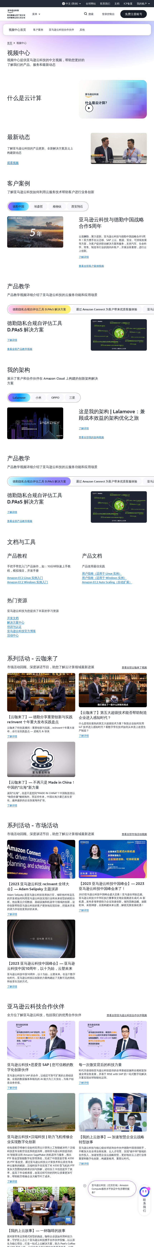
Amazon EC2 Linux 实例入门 (25, 578)
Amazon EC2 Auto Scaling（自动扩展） (107, 582)
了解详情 (84, 256)
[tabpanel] (77, 242)
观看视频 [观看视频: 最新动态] (13, 163)
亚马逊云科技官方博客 (21, 631)
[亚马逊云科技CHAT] (144, 1192)
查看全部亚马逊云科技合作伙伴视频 (127, 1015)
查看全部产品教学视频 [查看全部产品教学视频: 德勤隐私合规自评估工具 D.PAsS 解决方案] (19, 348)
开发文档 (13, 618)
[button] (133, 14)
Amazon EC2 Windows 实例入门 (27, 582)
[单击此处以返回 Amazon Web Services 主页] (16, 16)
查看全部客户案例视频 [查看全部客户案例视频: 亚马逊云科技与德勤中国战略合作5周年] (91, 265)
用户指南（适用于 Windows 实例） (104, 578)
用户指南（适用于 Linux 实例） (102, 573)
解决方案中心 (15, 622)
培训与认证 (14, 626)
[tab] (18, 206)
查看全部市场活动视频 (134, 834)
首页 (9, 42)
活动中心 (13, 635)
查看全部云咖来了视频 (134, 667)
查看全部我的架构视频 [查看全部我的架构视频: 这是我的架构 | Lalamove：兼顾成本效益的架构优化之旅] (91, 437)
